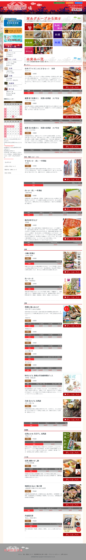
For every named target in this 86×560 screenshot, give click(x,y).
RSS (6, 173)
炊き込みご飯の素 (10, 93)
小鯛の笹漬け (9, 71)
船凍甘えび (9, 65)
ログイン (79, 3)
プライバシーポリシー (54, 554)
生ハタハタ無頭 (10, 72)
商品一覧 (33, 13)
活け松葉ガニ (9, 56)
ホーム (20, 554)
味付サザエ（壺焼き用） (12, 80)
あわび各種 (9, 78)
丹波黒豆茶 (9, 95)
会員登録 (70, 3)
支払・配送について (53, 13)
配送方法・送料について (11, 169)
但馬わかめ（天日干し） (12, 86)
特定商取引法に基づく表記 (40, 554)
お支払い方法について (10, 166)
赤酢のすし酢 (9, 91)
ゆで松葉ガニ (9, 54)
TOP (13, 13)
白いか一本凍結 (10, 63)
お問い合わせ (73, 13)
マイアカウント (59, 3)
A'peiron (49, 556)
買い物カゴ (76, 10)
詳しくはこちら (72, 87)
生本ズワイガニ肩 (10, 53)
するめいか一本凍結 (11, 62)
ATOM (9, 173)
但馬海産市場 (34, 556)
